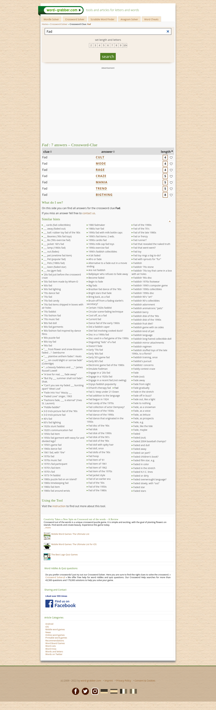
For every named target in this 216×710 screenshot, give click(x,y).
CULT (100, 157)
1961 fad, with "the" (54, 452)
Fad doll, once (96, 448)
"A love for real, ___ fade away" (60, 374)
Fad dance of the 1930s (101, 410)
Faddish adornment (144, 304)
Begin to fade (95, 281)
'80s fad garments (53, 326)
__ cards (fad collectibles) (57, 224)
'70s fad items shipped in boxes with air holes (62, 306)
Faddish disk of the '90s (146, 316)
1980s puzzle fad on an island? (60, 479)
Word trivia (50, 648)
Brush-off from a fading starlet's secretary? (105, 302)
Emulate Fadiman (98, 368)
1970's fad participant (55, 463)
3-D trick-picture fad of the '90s (60, 411)
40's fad (48, 418)
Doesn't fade (95, 346)
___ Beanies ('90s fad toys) (58, 236)
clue (46, 152)
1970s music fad (52, 460)
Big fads (92, 285)
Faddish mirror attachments (148, 342)
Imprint (109, 680)
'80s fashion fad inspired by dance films (61, 332)
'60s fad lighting (52, 289)
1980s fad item (52, 486)
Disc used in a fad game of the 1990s (108, 338)
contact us (88, 213)
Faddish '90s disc (142, 277)
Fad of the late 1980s (144, 232)
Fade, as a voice (142, 410)
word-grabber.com (90, 680)
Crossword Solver (74, 19)
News (48, 632)
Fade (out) (138, 376)
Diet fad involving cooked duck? (105, 330)
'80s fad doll (50, 323)
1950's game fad (52, 444)
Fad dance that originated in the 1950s (105, 420)
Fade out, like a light (144, 399)
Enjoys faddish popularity (102, 384)
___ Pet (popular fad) (55, 259)
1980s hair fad (96, 228)
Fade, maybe (140, 429)
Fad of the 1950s (97, 486)
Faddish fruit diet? (143, 323)
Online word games (55, 635)
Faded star (139, 487)
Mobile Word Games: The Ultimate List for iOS (74, 544)
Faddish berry (140, 312)
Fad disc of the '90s (98, 425)
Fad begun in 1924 (98, 399)
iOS (47, 626)
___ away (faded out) (54, 228)
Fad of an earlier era (99, 478)
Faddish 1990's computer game (150, 285)
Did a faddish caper (99, 326)
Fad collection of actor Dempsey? (106, 407)
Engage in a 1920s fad (100, 376)
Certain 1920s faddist (100, 307)
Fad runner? (139, 240)
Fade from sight (142, 384)
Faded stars (139, 490)
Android (49, 623)
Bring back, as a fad (99, 296)
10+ (125, 45)
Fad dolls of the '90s (99, 452)
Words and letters (54, 651)
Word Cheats (151, 19)
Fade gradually (141, 387)
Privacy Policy (123, 680)
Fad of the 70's (141, 228)
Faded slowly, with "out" (146, 483)
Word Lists (50, 646)
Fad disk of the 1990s (100, 433)
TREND (101, 188)
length (166, 152)
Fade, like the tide (143, 426)
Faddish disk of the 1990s (147, 319)
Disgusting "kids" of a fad (102, 342)
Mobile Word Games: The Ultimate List (70, 534)
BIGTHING (104, 195)
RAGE (100, 170)
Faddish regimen (142, 346)
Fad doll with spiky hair (101, 444)
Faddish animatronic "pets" (148, 308)
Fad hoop (93, 456)
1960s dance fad (53, 448)
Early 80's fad (95, 361)
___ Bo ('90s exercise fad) (57, 240)
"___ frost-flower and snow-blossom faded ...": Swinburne (62, 351)
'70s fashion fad (52, 315)
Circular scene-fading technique (105, 311)
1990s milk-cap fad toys (101, 244)
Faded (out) (139, 437)
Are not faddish (96, 270)
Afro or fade (95, 259)
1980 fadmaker (96, 224)
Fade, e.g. (138, 422)
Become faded (96, 277)
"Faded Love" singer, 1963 (58, 396)
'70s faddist (50, 311)
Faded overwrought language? (149, 479)
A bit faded (94, 255)
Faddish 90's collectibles (146, 300)
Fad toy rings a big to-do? (147, 255)
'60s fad (48, 285)
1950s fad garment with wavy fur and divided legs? (63, 439)
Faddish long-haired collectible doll (152, 338)
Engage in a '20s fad (99, 372)
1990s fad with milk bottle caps (105, 232)
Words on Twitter (53, 654)
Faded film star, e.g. (144, 460)
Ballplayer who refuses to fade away (108, 274)
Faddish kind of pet (143, 331)
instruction (59, 506)
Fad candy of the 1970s (101, 403)
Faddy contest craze (144, 368)
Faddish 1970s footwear (146, 281)
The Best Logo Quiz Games (64, 554)
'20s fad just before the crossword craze (61, 276)
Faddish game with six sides (148, 327)
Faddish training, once (145, 357)
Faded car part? (141, 452)
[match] (171, 157)
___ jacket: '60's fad (54, 244)
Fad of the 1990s (142, 224)
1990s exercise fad (98, 247)
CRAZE (101, 176)
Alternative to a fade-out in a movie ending (107, 264)
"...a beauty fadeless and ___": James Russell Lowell (62, 369)
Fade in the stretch (143, 391)
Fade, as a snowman (144, 407)
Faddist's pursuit (142, 361)
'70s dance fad (51, 293)
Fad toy (137, 251)
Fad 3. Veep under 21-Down (103, 391)
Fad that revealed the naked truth (151, 244)
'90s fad (48, 345)
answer (107, 152)
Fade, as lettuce (141, 414)
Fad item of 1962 (97, 467)
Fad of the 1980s (97, 490)
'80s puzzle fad (52, 337)
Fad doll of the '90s (98, 440)
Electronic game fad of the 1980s (106, 365)
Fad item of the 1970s (100, 471)
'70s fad (48, 296)
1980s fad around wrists (57, 490)
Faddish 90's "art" (143, 296)
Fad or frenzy (140, 236)
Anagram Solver (129, 19)
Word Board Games (55, 643)
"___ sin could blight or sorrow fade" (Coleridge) (62, 362)
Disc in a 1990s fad (98, 334)
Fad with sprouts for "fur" (147, 259)
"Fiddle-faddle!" (52, 407)
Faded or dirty (141, 475)
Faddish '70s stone (143, 266)
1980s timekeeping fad (56, 483)
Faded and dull (141, 445)
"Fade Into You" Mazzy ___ (58, 392)
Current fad (94, 319)
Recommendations (54, 640)
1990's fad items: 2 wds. (101, 236)
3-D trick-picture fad (54, 414)
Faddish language (143, 335)
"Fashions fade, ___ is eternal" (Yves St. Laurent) (62, 402)
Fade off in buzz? (142, 395)
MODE (101, 163)
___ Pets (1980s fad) (54, 263)
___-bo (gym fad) (52, 270)
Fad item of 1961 (97, 463)
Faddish (137, 263)
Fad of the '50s (96, 482)
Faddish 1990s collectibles (147, 289)
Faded (136, 433)
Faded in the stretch (144, 468)
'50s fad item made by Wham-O (61, 281)
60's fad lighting (52, 422)
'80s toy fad (50, 341)
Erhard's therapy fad (99, 387)
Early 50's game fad (99, 357)
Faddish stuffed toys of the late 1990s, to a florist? (149, 352)
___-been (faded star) (55, 266)
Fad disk (92, 429)
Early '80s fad (95, 353)
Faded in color (141, 464)
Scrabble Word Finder (102, 19)
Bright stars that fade (100, 293)
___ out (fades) (51, 251)
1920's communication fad (58, 430)
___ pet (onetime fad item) (58, 255)
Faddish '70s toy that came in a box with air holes (152, 272)
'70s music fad (51, 319)
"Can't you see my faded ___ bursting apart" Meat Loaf (63, 387)
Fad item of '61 (96, 459)
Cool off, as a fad (97, 315)
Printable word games (56, 637)
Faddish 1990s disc (143, 293)
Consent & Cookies (144, 680)
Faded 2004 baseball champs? (149, 441)
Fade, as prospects (143, 418)
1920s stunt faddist (54, 426)
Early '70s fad (95, 349)
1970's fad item (52, 467)
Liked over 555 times (56, 596)
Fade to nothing (142, 403)
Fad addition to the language (104, 395)
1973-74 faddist (52, 475)
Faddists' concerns (143, 365)
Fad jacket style (96, 475)
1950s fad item (52, 433)
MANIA (101, 182)
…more (47, 527)
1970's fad (49, 471)
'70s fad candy (51, 300)
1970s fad (49, 456)
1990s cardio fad (97, 240)
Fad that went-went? (144, 247)
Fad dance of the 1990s (101, 414)
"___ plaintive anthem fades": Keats (63, 356)
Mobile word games (55, 629)
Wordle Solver (51, 19)
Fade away (139, 380)
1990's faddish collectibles (102, 251)
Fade (136, 372)
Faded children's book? (145, 456)
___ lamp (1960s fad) (54, 247)
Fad (44, 157)
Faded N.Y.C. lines (143, 471)
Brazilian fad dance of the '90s (104, 289)
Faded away (139, 448)
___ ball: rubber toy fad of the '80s (62, 232)
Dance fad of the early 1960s (104, 323)
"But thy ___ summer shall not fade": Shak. (62, 380)
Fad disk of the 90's (99, 437)
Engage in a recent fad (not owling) (107, 380)
